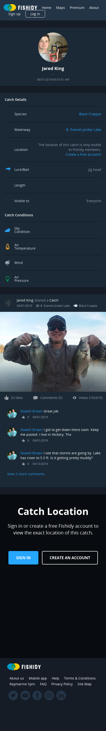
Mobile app (38, 678)
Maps (60, 7)
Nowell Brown (31, 411)
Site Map (84, 684)
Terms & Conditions (80, 678)
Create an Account (70, 557)
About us (17, 678)
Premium (77, 7)
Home (46, 7)
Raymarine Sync (22, 684)
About (94, 7)
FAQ (43, 684)
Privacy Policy (62, 684)
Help (55, 678)
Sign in (23, 557)
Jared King (25, 300)
